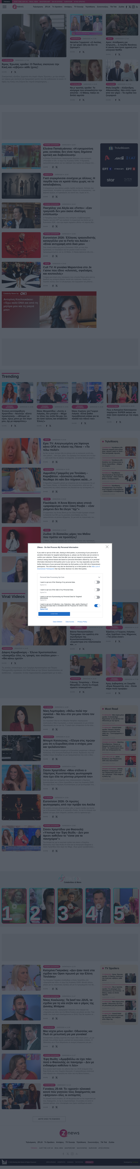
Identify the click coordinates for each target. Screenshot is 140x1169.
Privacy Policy (82, 622)
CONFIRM (54, 614)
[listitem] (70, 577)
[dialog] (70, 584)
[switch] (97, 582)
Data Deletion (57, 622)
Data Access (70, 622)
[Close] (108, 547)
